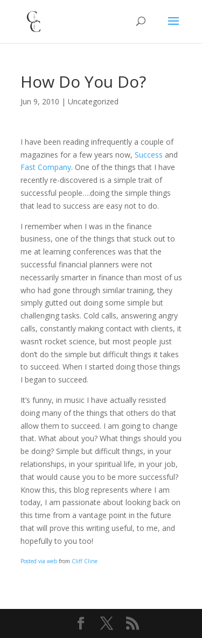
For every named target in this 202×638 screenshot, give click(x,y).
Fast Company (45, 167)
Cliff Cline (84, 561)
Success (149, 155)
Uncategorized (93, 101)
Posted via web (38, 561)
